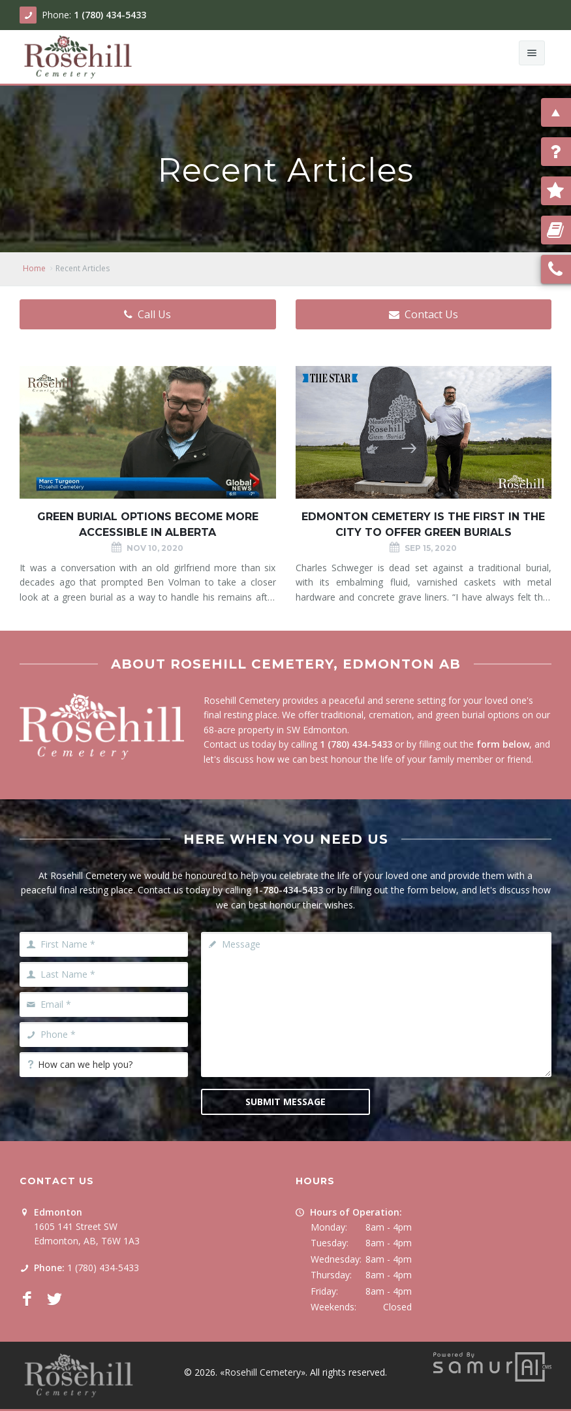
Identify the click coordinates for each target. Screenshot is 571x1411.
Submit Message (285, 1101)
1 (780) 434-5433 (110, 14)
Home (34, 268)
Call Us (147, 314)
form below (502, 744)
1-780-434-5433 (288, 890)
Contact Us (423, 314)
